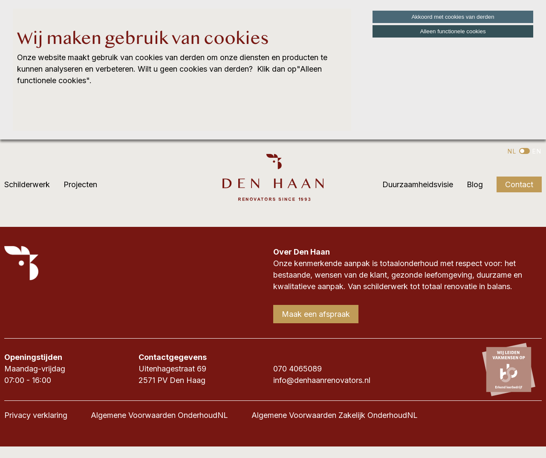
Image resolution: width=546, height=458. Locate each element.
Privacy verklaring (35, 415)
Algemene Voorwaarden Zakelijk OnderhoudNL (334, 415)
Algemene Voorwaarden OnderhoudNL (159, 415)
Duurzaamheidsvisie (417, 184)
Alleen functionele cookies (452, 31)
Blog (475, 184)
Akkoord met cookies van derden (452, 17)
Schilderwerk (27, 184)
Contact (519, 184)
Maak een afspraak (316, 314)
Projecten (80, 184)
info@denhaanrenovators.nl (321, 380)
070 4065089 (297, 368)
